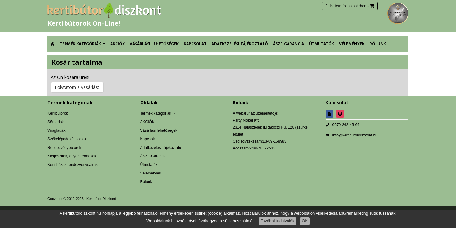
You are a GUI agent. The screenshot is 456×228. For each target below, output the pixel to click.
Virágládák (56, 130)
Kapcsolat (195, 44)
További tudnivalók (277, 220)
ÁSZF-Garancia (288, 44)
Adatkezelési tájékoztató (240, 44)
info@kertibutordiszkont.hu (354, 135)
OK (305, 220)
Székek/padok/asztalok (67, 139)
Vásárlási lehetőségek (154, 44)
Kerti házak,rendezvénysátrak (73, 164)
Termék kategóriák (82, 44)
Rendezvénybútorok (64, 147)
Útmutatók (321, 44)
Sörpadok (56, 122)
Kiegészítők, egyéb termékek (72, 156)
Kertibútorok (58, 113)
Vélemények (351, 44)
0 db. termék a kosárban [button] (345, 6)
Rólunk (378, 44)
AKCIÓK (117, 44)
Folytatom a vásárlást (77, 87)
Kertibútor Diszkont (101, 198)
